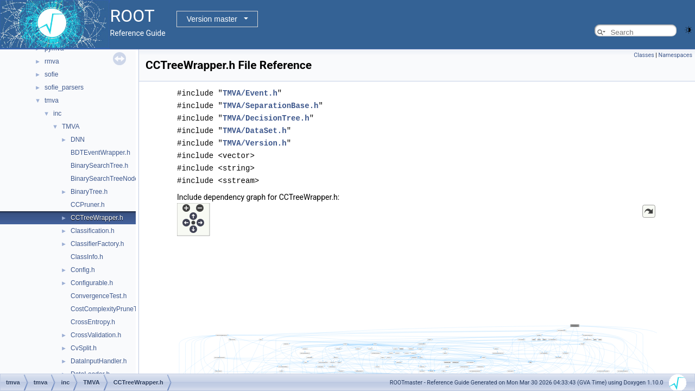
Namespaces (675, 55)
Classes (644, 55)
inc (57, 113)
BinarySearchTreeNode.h (107, 178)
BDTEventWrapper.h (100, 152)
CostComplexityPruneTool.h (111, 309)
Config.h (83, 270)
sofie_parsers (64, 87)
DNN (78, 139)
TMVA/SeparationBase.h (270, 104)
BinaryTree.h (89, 191)
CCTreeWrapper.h (97, 218)
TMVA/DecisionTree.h (266, 116)
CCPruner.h (88, 205)
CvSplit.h (84, 348)
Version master (212, 19)
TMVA (70, 126)
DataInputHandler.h (99, 361)
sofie (51, 74)
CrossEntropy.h (93, 322)
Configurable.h (92, 283)
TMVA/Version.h (255, 140)
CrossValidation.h (96, 335)
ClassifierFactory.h (97, 244)
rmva (52, 61)
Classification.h (93, 231)
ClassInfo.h (87, 257)
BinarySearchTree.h (99, 165)
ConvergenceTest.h (99, 296)
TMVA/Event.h (250, 92)
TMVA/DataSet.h (255, 128)
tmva (52, 100)
